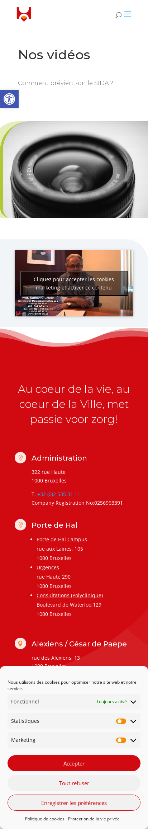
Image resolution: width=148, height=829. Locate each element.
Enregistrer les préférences (74, 802)
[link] (9, 99)
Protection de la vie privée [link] (94, 819)
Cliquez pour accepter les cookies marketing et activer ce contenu (74, 283)
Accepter (74, 763)
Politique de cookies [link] (45, 819)
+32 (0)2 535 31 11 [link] (58, 494)
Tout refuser (74, 783)
